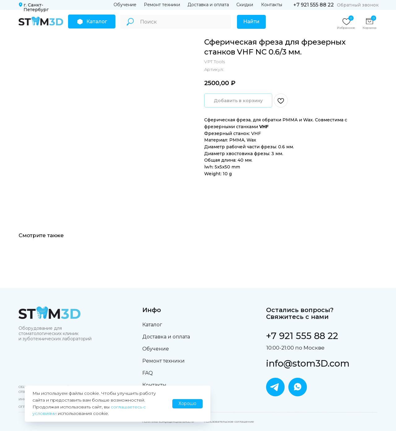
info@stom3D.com (308, 363)
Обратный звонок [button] (358, 5)
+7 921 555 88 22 (313, 5)
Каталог (152, 325)
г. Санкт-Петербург (36, 7)
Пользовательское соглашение (229, 422)
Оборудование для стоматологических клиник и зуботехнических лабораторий (55, 333)
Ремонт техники (162, 4)
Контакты (271, 4)
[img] (41, 21)
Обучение (125, 4)
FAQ (147, 373)
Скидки (244, 4)
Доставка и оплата (208, 4)
